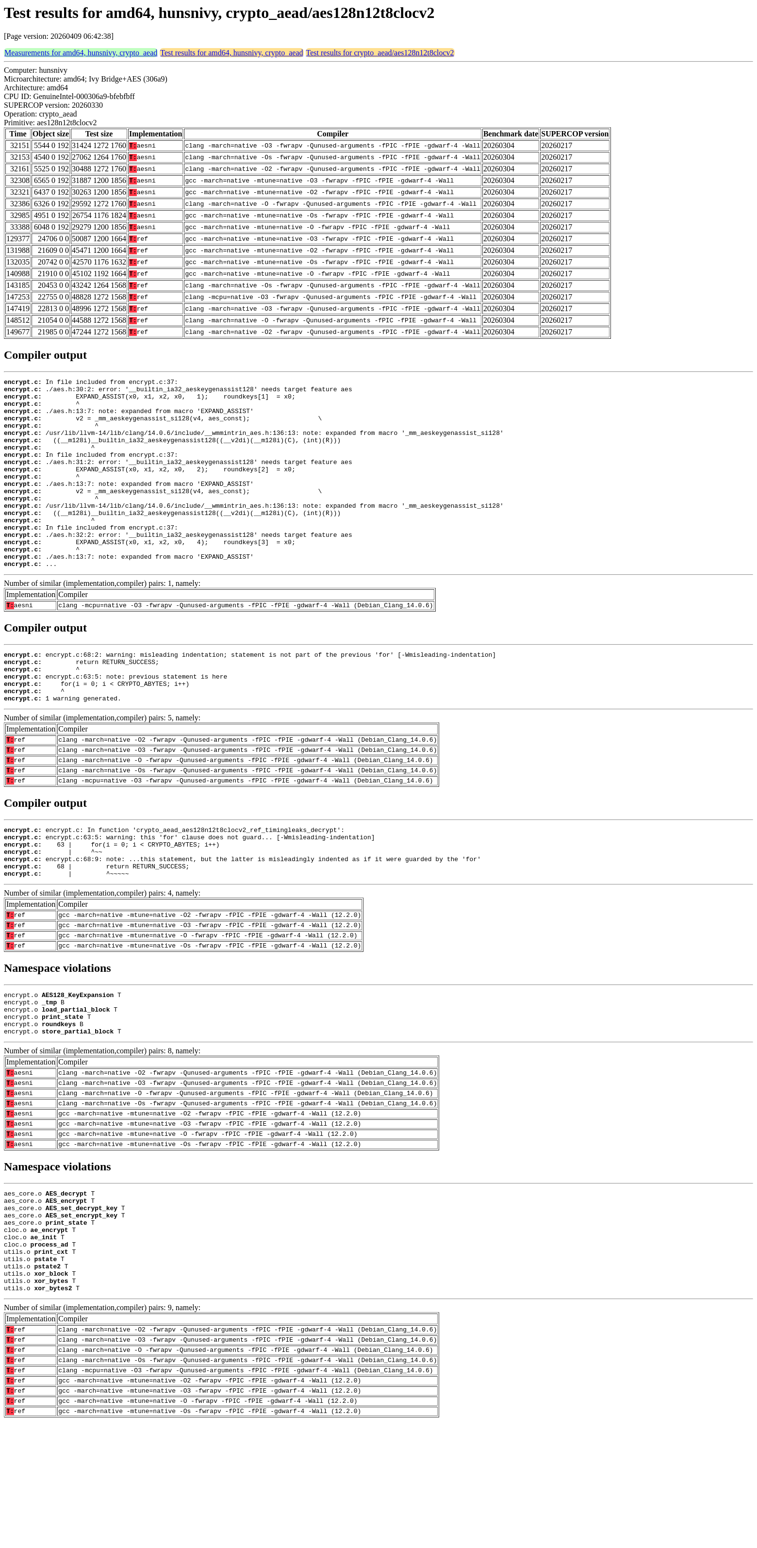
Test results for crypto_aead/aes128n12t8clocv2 (380, 53)
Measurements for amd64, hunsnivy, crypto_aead (80, 53)
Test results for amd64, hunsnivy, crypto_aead (231, 53)
